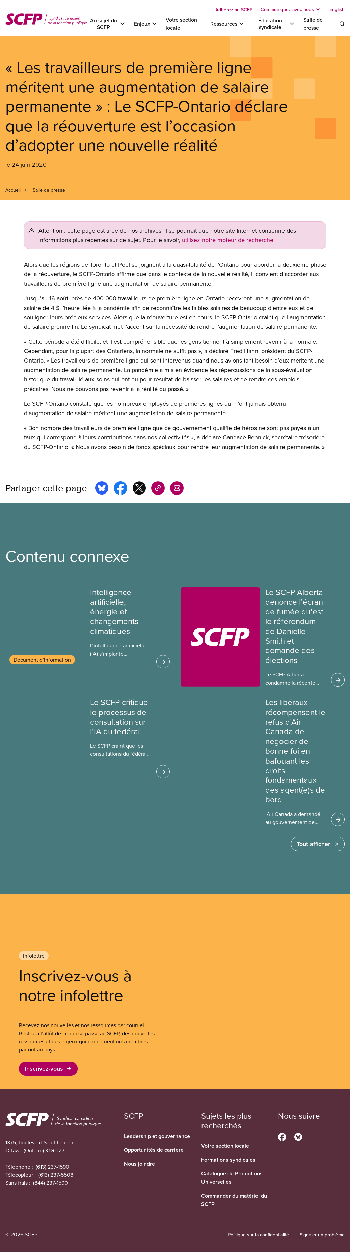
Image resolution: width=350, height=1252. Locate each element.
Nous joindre (139, 1164)
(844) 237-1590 (50, 1183)
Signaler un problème (322, 1234)
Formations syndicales (228, 1160)
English (337, 9)
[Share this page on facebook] (120, 489)
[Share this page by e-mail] (177, 489)
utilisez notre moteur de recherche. (228, 240)
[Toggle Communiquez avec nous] (291, 9)
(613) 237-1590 (52, 1166)
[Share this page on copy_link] (158, 489)
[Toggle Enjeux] (146, 23)
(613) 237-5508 (55, 1174)
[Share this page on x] (139, 489)
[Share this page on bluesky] (101, 489)
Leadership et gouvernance (157, 1136)
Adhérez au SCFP (233, 9)
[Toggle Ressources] (227, 23)
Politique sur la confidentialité (258, 1234)
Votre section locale (225, 1146)
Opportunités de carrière (154, 1150)
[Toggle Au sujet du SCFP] (107, 23)
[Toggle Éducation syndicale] (274, 23)
